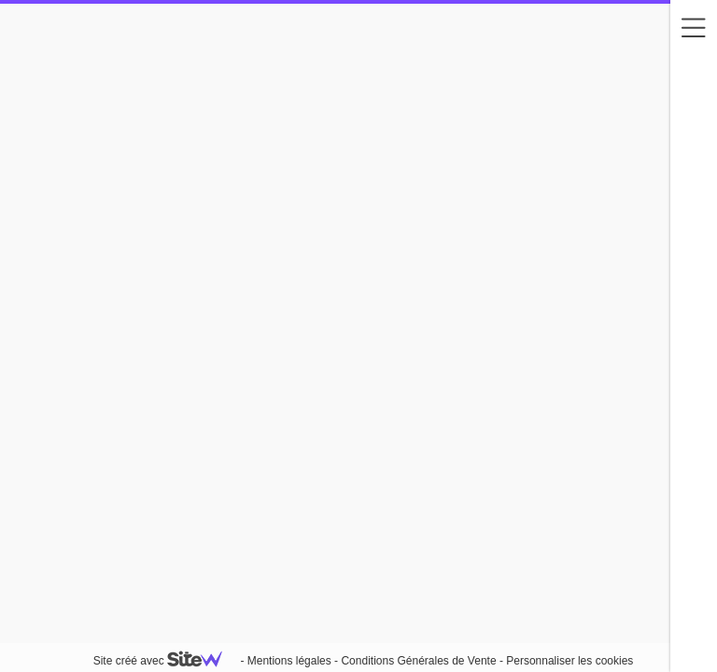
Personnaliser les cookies (569, 660)
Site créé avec (165, 660)
